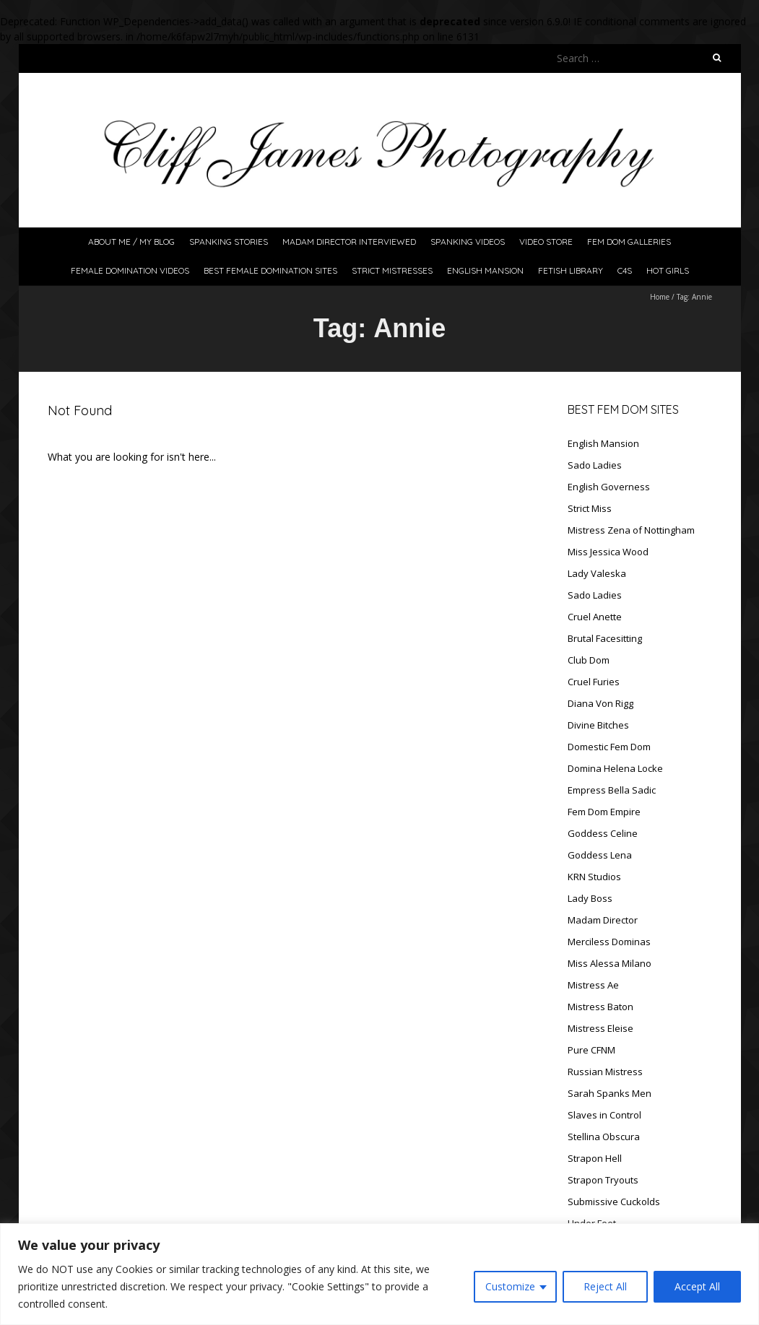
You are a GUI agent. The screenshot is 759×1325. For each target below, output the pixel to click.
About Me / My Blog (131, 241)
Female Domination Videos (130, 270)
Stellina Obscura (604, 1136)
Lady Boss (590, 898)
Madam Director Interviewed (349, 241)
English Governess (609, 486)
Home (659, 297)
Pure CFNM (591, 1049)
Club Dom (589, 659)
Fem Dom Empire (604, 811)
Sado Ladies (595, 465)
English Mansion (485, 270)
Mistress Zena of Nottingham (631, 530)
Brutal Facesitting (605, 638)
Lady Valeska (597, 573)
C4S (624, 270)
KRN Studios (594, 876)
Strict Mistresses (392, 270)
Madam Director (603, 919)
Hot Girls (667, 270)
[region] (379, 1274)
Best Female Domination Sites (270, 270)
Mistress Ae (593, 984)
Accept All (697, 1286)
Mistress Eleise (600, 1028)
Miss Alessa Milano (609, 963)
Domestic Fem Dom (609, 746)
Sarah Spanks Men (609, 1093)
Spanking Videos (467, 241)
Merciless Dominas (609, 941)
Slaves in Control (604, 1114)
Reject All (605, 1286)
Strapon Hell (595, 1158)
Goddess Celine (603, 833)
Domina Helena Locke (615, 768)
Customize (510, 1286)
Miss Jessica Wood (608, 551)
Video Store (546, 241)
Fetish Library (570, 270)
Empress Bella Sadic (612, 789)
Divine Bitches (598, 724)
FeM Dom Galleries (629, 241)
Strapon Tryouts (603, 1179)
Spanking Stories (228, 241)
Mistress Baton (600, 1006)
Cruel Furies (594, 681)
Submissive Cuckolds (614, 1201)
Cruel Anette (595, 616)
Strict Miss (590, 508)
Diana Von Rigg (600, 703)
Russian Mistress (605, 1071)
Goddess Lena (600, 854)
